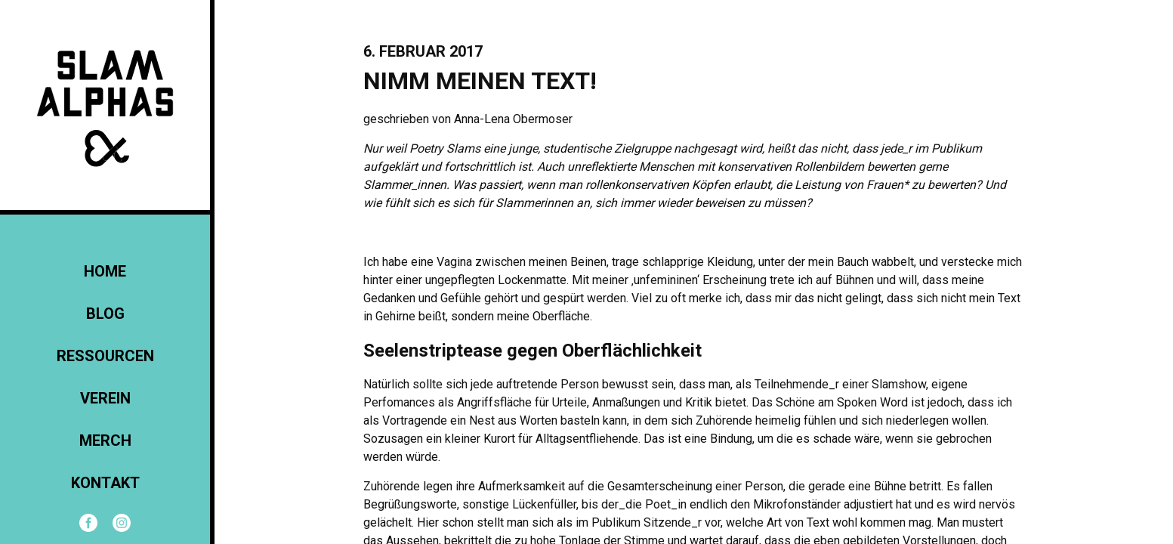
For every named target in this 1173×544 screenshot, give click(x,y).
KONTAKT (105, 483)
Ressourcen (105, 356)
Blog (105, 313)
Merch (105, 440)
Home (105, 271)
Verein (105, 398)
